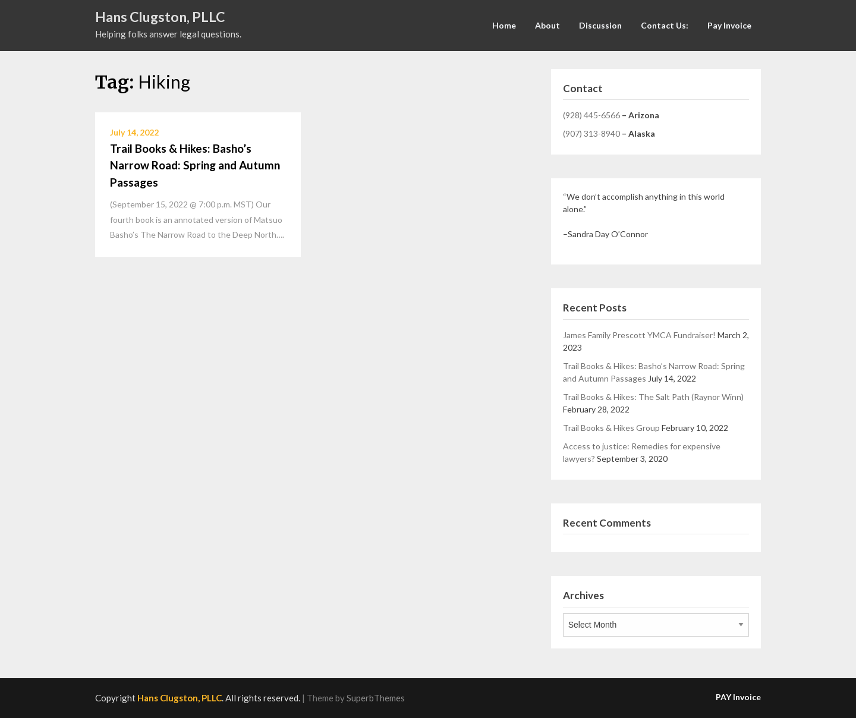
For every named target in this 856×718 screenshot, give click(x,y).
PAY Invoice (738, 697)
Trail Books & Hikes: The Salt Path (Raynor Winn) (653, 397)
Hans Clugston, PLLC (160, 16)
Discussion (600, 25)
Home (504, 25)
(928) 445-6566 (591, 115)
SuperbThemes (376, 697)
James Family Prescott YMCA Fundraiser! (639, 335)
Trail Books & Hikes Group (611, 428)
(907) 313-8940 (591, 133)
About (547, 25)
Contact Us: (664, 25)
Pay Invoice (729, 25)
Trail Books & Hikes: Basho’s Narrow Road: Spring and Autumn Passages (195, 165)
